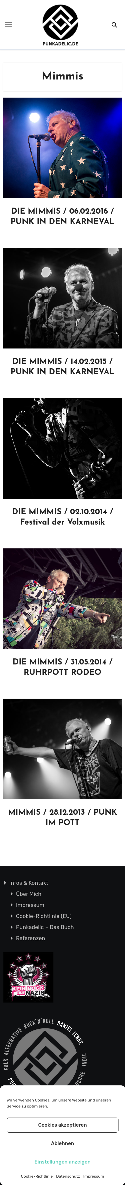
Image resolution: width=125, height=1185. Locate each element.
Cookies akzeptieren (62, 1125)
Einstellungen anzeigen (62, 1162)
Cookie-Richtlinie (37, 1176)
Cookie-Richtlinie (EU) (44, 916)
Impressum (93, 1176)
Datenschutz (68, 1176)
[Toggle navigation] (8, 25)
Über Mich (28, 894)
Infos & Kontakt (28, 883)
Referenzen (30, 938)
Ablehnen (62, 1143)
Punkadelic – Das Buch (45, 927)
